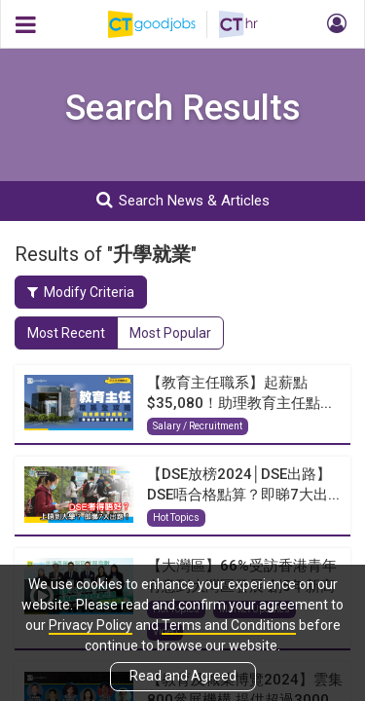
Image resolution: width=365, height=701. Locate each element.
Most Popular (170, 333)
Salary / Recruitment (197, 426)
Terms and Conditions (229, 625)
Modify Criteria (80, 292)
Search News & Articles (183, 200)
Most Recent (66, 333)
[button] (333, 24)
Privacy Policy (90, 625)
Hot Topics (176, 517)
